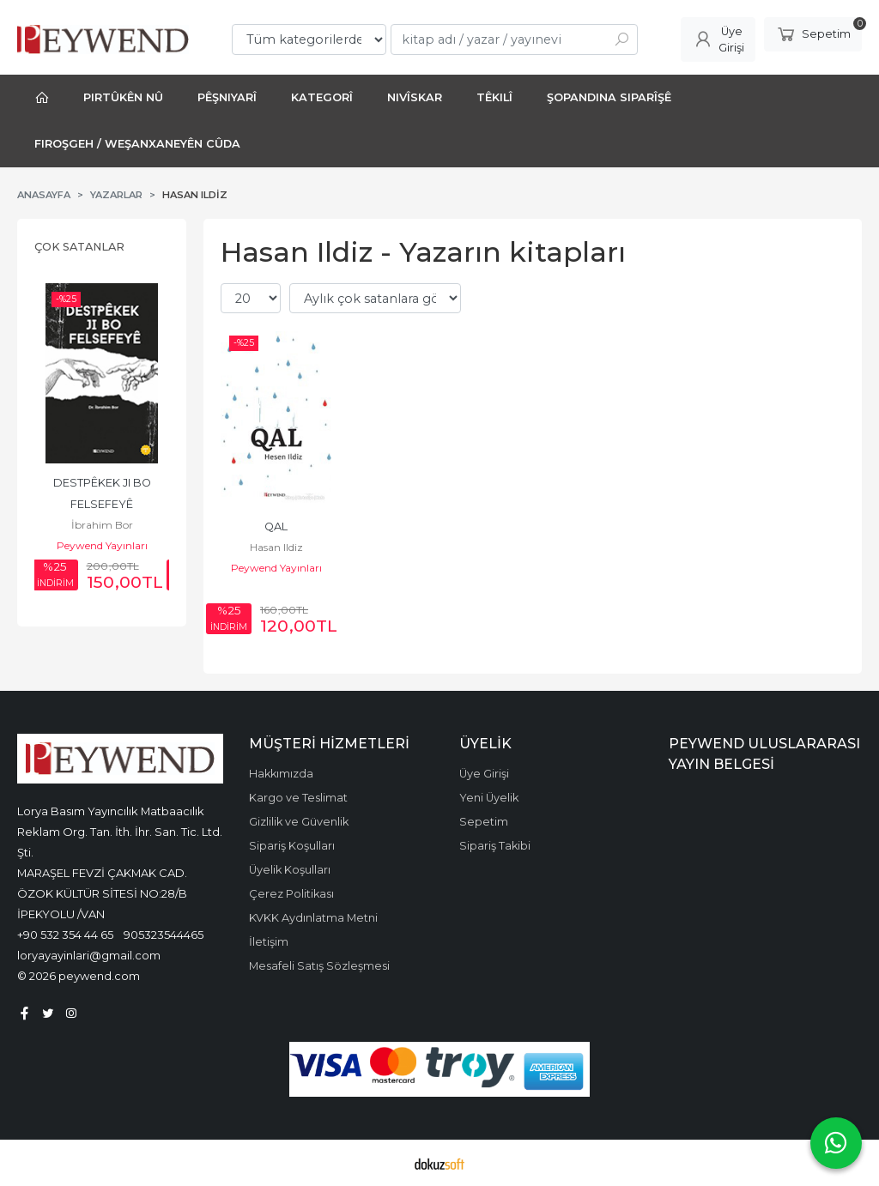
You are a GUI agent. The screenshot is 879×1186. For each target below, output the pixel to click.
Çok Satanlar (79, 246)
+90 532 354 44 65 (65, 934)
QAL (276, 526)
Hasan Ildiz (276, 547)
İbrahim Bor (102, 524)
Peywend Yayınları (102, 545)
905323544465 (163, 934)
